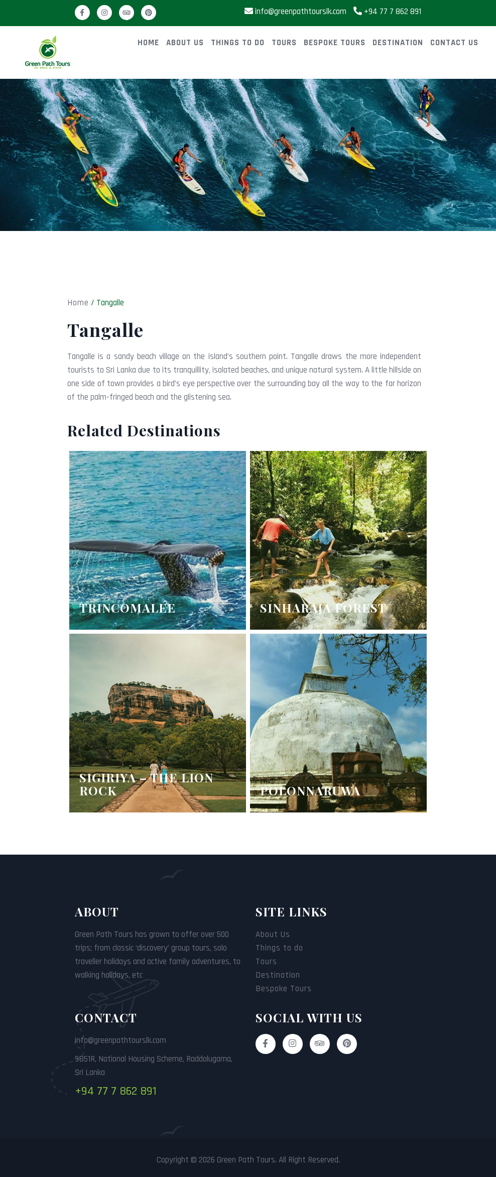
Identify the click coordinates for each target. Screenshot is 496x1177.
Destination (398, 42)
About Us (185, 42)
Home (148, 42)
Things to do (238, 42)
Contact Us (454, 42)
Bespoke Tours (334, 42)
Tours (284, 42)
